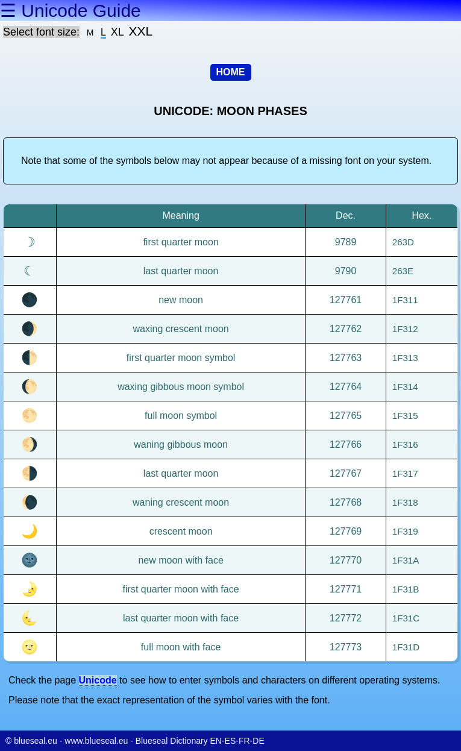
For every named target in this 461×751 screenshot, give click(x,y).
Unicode (98, 680)
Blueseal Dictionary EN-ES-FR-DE (200, 741)
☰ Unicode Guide (70, 10)
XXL (141, 31)
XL (117, 32)
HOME (230, 72)
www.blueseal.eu (96, 741)
